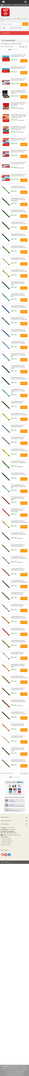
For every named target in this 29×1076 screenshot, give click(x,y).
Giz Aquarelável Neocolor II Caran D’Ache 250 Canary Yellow (19, 414)
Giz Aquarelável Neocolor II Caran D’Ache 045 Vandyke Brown (18, 749)
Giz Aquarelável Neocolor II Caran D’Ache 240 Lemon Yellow (19, 270)
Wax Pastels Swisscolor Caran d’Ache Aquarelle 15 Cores (18, 67)
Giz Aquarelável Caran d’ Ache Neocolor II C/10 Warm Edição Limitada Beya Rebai (18, 116)
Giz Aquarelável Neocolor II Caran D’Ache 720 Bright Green (18, 461)
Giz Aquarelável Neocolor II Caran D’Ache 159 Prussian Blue (19, 318)
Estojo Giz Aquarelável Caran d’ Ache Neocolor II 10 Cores (18, 139)
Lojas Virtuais (12, 862)
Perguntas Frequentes (7, 841)
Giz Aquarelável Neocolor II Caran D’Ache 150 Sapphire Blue (19, 306)
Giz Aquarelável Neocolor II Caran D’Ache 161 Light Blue (18, 342)
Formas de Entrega (6, 839)
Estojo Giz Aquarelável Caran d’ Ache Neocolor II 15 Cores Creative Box (18, 104)
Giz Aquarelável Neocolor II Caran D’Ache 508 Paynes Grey (18, 533)
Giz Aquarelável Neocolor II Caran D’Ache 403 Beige (18, 605)
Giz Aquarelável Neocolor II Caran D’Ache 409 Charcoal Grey (19, 581)
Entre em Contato (7, 5)
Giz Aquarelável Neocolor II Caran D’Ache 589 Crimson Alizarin (18, 498)
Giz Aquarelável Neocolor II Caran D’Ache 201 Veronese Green (18, 295)
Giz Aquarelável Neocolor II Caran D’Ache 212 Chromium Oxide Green (18, 200)
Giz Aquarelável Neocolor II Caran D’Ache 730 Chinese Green (19, 449)
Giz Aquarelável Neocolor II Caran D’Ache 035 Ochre (18, 688)
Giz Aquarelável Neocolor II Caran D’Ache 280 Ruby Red (18, 629)
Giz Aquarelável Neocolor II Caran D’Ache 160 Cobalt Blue (18, 330)
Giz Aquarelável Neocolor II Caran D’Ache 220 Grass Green (18, 210)
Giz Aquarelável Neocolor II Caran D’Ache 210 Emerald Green (18, 283)
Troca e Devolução (6, 843)
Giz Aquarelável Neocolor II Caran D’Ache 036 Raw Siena (18, 700)
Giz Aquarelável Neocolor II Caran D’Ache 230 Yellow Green (19, 246)
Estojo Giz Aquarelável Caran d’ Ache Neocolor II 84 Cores (18, 79)
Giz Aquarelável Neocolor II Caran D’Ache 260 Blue (18, 426)
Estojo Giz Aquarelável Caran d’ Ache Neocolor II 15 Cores (18, 151)
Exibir (20, 46)
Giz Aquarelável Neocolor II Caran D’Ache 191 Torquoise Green (18, 391)
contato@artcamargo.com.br (13, 835)
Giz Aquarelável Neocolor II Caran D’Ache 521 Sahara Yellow (19, 521)
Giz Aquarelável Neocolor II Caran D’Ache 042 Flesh (18, 736)
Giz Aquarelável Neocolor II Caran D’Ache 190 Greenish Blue (19, 378)
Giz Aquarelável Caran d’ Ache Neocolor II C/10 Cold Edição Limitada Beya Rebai (18, 128)
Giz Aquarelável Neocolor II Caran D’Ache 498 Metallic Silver (19, 557)
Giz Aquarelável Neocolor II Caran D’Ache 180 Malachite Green (18, 367)
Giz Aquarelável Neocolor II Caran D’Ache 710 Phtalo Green (19, 473)
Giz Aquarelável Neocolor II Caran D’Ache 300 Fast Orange (18, 617)
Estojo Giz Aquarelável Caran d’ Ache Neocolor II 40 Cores (18, 175)
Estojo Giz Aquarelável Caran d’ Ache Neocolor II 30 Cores (18, 163)
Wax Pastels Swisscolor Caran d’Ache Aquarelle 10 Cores (18, 55)
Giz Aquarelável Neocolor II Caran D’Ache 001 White (18, 653)
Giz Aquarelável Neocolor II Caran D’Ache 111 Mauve (18, 438)
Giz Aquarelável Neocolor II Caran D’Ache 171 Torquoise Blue (18, 355)
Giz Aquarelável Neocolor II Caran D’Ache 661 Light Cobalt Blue (18, 486)
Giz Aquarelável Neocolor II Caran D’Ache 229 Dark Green (18, 234)
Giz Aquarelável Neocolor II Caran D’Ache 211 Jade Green (18, 187)
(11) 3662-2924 (5, 18)
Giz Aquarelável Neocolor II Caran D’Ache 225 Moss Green (18, 222)
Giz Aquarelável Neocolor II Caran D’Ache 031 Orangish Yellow (18, 666)
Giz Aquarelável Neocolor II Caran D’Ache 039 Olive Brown (18, 712)
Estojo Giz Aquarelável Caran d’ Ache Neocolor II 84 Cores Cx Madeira (18, 92)
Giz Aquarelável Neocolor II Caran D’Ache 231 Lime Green (18, 258)
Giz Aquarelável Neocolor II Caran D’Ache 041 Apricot (18, 724)
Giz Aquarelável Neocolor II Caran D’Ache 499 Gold (18, 545)
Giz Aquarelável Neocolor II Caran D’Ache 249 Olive (18, 402)
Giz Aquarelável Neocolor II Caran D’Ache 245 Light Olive (18, 641)
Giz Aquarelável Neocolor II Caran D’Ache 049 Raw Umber (18, 760)
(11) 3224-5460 (13, 18)
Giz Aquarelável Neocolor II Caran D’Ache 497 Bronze (18, 569)
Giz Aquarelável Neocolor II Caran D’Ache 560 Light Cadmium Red (18, 510)
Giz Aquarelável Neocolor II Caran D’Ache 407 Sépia (18, 593)
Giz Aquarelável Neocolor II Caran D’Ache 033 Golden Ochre (19, 676)
